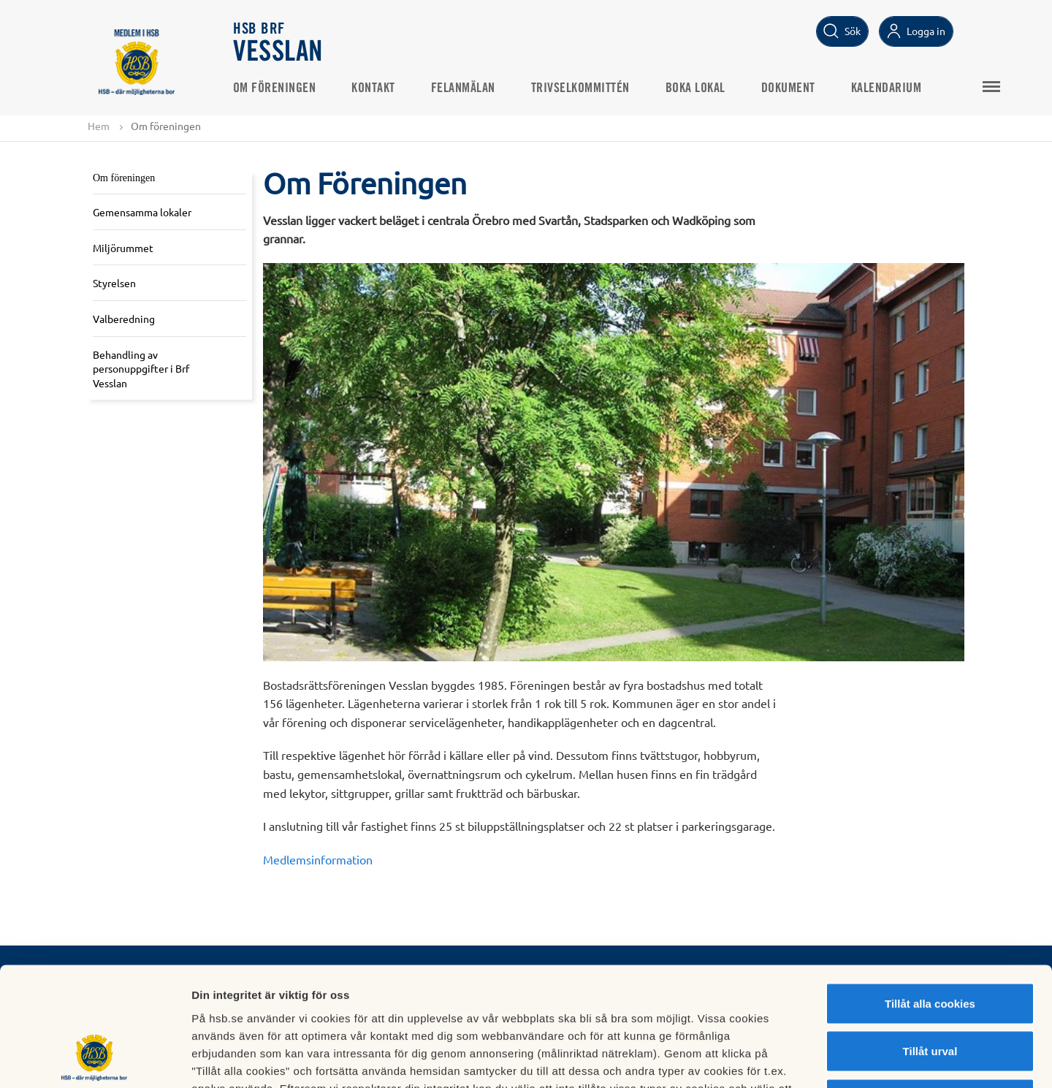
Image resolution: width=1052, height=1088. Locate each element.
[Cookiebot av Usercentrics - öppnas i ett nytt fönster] (95, 1059)
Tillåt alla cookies (930, 896)
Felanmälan (464, 88)
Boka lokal (696, 88)
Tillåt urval (930, 944)
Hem (99, 125)
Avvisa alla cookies (930, 992)
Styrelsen (114, 282)
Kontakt (375, 88)
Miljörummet (123, 247)
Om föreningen (275, 88)
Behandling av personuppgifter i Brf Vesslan (141, 368)
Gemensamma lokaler (142, 211)
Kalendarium (887, 88)
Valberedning (124, 318)
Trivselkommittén (581, 88)
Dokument (789, 88)
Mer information (777, 1059)
